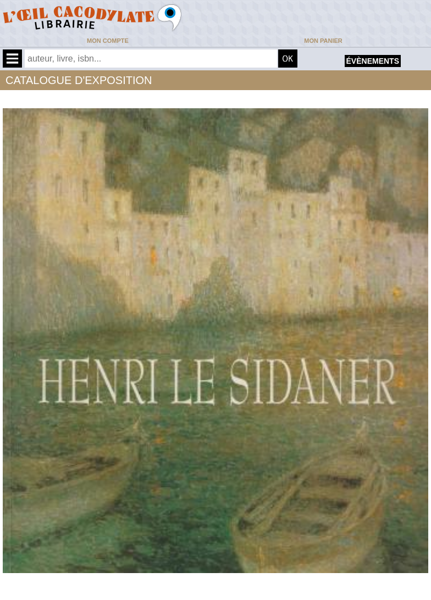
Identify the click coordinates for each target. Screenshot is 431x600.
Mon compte (108, 40)
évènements (372, 61)
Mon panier (323, 40)
